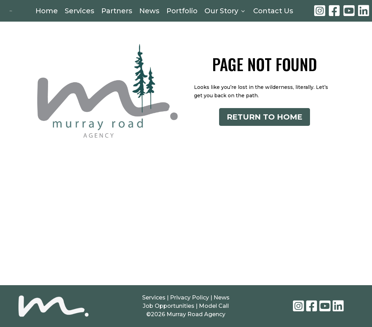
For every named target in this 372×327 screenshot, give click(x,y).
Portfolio (181, 12)
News (149, 12)
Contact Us (273, 12)
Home (47, 12)
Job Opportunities (168, 309)
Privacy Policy (190, 301)
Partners (116, 12)
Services (79, 12)
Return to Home (264, 122)
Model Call (214, 309)
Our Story (225, 12)
